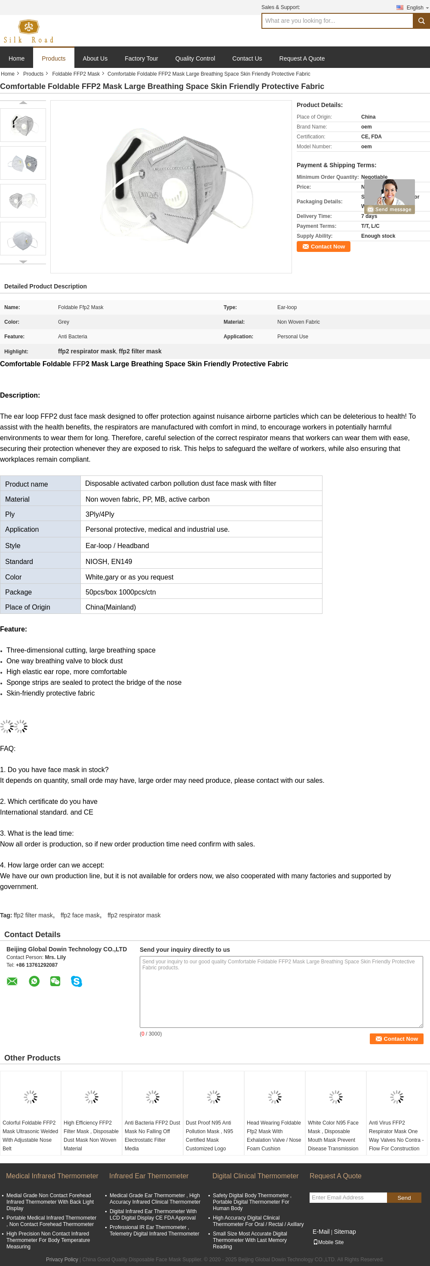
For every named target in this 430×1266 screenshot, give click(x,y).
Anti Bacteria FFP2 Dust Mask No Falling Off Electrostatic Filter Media (152, 1136)
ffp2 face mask (80, 915)
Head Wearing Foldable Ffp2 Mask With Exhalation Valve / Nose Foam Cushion (274, 1136)
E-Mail (321, 1231)
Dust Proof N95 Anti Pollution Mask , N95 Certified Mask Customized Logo (209, 1136)
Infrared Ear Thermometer (149, 1176)
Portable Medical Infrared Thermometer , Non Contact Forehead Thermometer (51, 1221)
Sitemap (345, 1231)
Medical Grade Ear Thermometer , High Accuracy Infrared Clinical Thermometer (155, 1198)
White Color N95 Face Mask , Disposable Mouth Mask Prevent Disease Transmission (333, 1136)
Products (53, 58)
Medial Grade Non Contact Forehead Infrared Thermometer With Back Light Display (50, 1201)
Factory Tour (141, 58)
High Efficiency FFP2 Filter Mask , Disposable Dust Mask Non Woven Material (91, 1136)
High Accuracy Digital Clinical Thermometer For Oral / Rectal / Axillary (258, 1221)
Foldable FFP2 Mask (76, 74)
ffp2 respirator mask (134, 915)
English (418, 7)
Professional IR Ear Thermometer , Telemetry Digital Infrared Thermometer (155, 1230)
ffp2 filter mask (33, 915)
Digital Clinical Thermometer (255, 1176)
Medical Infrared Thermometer (52, 1176)
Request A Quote (302, 58)
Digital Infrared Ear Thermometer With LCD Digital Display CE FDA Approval (153, 1214)
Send (404, 1198)
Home (17, 58)
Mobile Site (328, 1242)
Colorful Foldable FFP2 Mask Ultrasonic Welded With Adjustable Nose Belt (30, 1136)
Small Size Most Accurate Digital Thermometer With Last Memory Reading (250, 1240)
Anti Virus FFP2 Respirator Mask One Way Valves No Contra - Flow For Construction (396, 1136)
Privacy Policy (62, 1260)
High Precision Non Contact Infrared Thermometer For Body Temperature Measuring (48, 1240)
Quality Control (195, 58)
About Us (95, 58)
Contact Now (328, 246)
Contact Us (247, 58)
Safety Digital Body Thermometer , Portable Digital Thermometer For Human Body (252, 1201)
